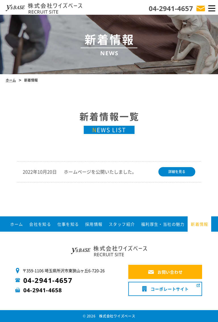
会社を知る (40, 224)
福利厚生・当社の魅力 (163, 224)
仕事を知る (68, 224)
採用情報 (94, 224)
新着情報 (199, 224)
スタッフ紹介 (122, 224)
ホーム (16, 224)
